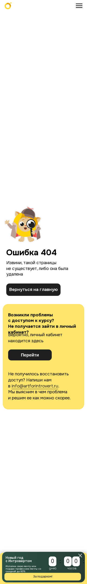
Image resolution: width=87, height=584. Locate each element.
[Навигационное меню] (79, 5)
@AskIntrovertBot (19, 350)
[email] (41, 486)
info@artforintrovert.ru (35, 208)
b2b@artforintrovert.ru (24, 365)
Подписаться (41, 500)
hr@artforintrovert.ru (23, 380)
